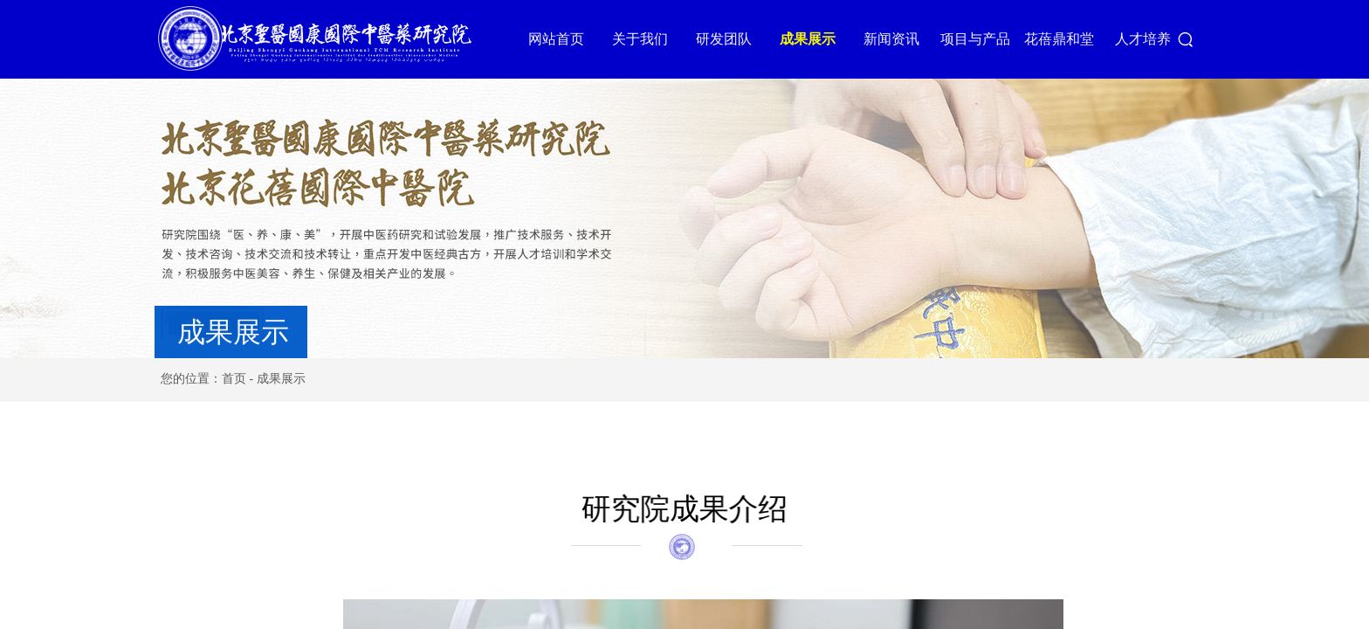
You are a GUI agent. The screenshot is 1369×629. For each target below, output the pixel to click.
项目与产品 (987, 38)
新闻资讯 (904, 38)
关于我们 (652, 38)
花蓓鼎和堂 (1071, 38)
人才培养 (1155, 38)
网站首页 (568, 38)
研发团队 (736, 38)
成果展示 (820, 38)
